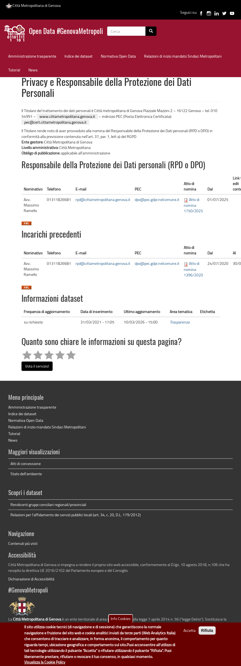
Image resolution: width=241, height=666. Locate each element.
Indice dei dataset (78, 56)
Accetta (189, 634)
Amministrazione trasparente (32, 56)
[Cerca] (150, 31)
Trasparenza (179, 322)
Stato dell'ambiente (26, 473)
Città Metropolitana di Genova (33, 5)
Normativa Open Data (118, 56)
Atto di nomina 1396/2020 (193, 269)
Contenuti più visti (22, 543)
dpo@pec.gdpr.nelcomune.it (157, 199)
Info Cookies (121, 622)
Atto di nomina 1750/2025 (193, 205)
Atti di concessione (25, 463)
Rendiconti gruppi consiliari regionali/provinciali (48, 504)
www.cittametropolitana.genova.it (67, 116)
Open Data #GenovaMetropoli (66, 31)
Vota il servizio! (37, 366)
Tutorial (14, 69)
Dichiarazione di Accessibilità (31, 578)
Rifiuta (207, 634)
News (33, 69)
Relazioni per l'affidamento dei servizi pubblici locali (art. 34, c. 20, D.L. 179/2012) (75, 514)
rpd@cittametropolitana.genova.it (102, 199)
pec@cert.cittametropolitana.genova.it (55, 122)
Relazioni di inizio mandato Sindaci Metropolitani (183, 56)
